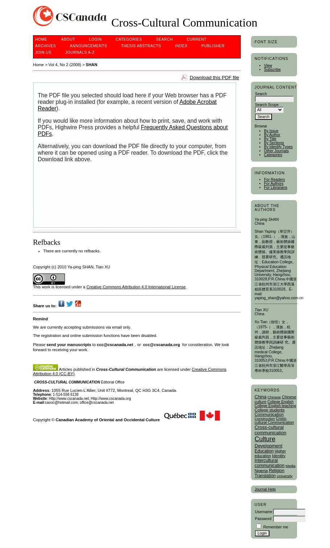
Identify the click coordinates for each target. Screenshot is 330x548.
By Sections (274, 143)
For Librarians (275, 188)
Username (263, 512)
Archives (45, 46)
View (268, 66)
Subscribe (272, 70)
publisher (213, 46)
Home (41, 39)
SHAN (92, 64)
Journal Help (265, 489)
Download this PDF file (214, 77)
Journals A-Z (80, 52)
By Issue (271, 131)
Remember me (275, 527)
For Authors (274, 184)
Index (181, 46)
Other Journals (276, 151)
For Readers (274, 180)
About (68, 39)
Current (196, 39)
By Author (272, 135)
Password (263, 519)
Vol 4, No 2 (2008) (65, 64)
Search (164, 39)
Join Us (43, 52)
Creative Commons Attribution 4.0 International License (136, 287)
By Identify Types (278, 147)
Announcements (88, 46)
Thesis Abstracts (141, 46)
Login (95, 39)
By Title (270, 139)
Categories (273, 155)
